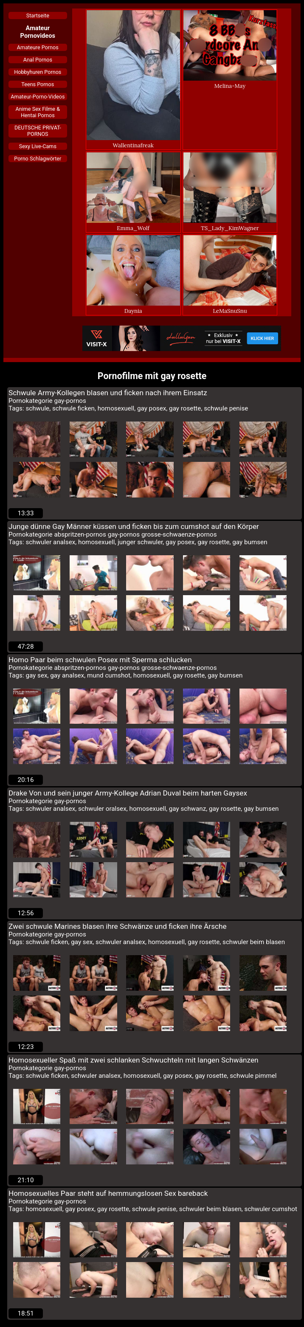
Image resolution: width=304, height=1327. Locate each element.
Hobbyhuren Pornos (37, 72)
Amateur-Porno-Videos (38, 96)
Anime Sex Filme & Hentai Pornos (38, 112)
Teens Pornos (37, 84)
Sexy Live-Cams (37, 146)
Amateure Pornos (38, 47)
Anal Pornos (37, 59)
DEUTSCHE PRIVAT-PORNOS (37, 130)
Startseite (37, 15)
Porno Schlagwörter (37, 158)
